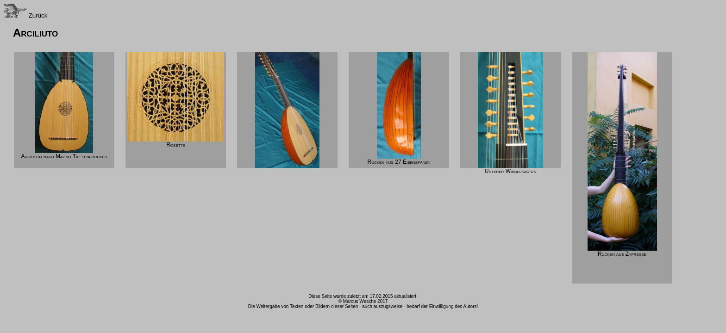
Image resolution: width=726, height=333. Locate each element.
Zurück (25, 15)
